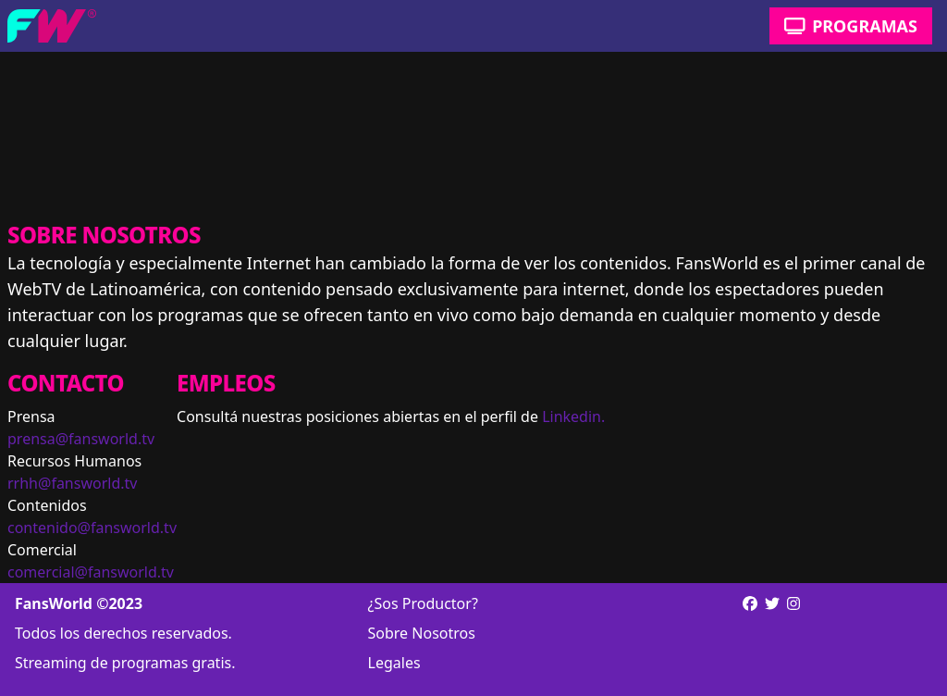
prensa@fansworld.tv (80, 439)
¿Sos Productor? (423, 603)
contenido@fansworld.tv (92, 527)
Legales (394, 662)
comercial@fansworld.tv (90, 572)
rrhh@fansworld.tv (72, 483)
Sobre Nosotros (421, 633)
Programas (850, 26)
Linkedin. (573, 416)
